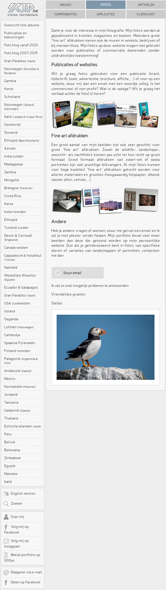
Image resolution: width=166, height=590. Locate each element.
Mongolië (11, 180)
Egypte (9, 466)
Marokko (11, 474)
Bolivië (9, 442)
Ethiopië (21, 140)
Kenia (8, 89)
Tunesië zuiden (16, 227)
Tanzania (11, 402)
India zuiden (13, 156)
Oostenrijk (12, 124)
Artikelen (146, 5)
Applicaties (106, 14)
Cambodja (12, 335)
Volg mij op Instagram (16, 543)
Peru (8, 434)
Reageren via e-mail (22, 573)
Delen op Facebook (21, 583)
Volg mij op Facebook (16, 529)
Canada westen (16, 247)
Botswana (12, 450)
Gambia (10, 81)
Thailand (11, 418)
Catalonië (17, 410)
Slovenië (11, 132)
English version (19, 494)
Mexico (9, 379)
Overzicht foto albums (21, 25)
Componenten (66, 14)
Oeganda (11, 319)
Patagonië (21, 361)
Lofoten (19, 327)
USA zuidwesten (17, 303)
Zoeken (12, 504)
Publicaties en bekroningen (15, 35)
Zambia (10, 172)
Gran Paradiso (20, 61)
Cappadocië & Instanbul (23, 257)
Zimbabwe (12, 458)
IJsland (9, 311)
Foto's (106, 5)
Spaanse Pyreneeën (19, 343)
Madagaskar (13, 164)
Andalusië (18, 371)
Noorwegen (21, 71)
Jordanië (11, 394)
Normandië (20, 386)
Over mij (13, 517)
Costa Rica (12, 196)
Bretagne (18, 188)
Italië (23, 117)
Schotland (12, 97)
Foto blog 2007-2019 (20, 53)
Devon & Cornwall (18, 237)
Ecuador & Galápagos (21, 287)
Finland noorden (17, 351)
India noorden (15, 212)
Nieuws (65, 5)
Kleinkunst (146, 14)
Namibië (10, 267)
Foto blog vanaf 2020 (21, 45)
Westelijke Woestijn (20, 277)
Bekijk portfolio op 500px (21, 557)
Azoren (10, 148)
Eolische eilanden (22, 426)
